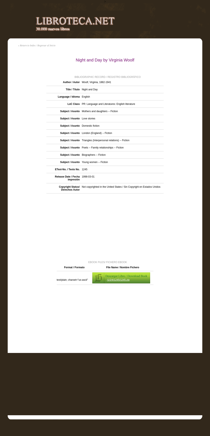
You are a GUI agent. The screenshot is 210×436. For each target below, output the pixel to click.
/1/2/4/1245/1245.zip (118, 279)
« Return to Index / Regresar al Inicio (37, 45)
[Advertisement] (105, 227)
